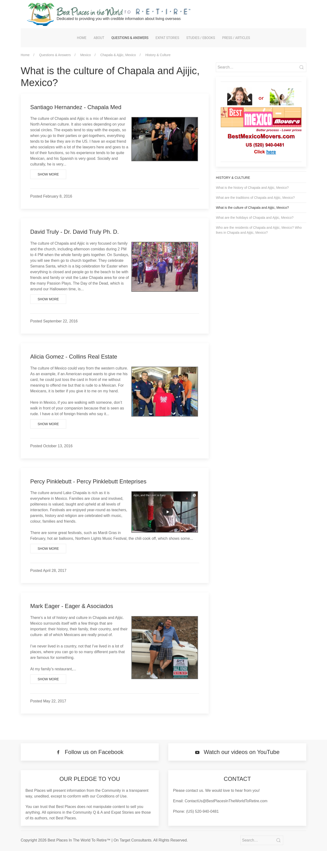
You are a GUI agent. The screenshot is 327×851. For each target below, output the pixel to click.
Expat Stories (167, 38)
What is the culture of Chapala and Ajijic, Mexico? (252, 207)
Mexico (85, 55)
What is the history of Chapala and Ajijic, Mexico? (252, 188)
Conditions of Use (112, 796)
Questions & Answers (129, 38)
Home (81, 38)
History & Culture (158, 55)
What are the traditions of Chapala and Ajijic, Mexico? (255, 197)
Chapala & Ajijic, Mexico (118, 55)
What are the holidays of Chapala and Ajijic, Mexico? (254, 217)
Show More (48, 174)
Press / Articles (236, 38)
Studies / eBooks (200, 38)
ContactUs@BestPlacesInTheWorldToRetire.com (226, 801)
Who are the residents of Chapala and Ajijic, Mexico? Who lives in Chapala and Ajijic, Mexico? (259, 230)
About (99, 38)
